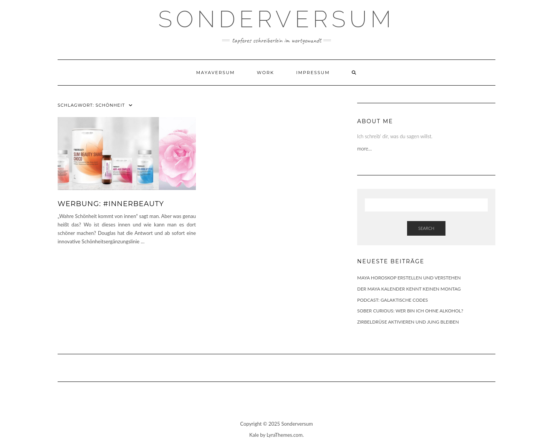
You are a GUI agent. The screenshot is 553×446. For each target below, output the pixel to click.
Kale (254, 435)
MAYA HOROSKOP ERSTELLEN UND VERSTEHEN (409, 278)
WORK (265, 72)
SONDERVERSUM (276, 19)
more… (365, 148)
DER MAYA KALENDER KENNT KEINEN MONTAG (409, 289)
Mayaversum (215, 72)
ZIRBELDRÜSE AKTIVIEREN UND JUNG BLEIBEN (408, 322)
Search (426, 228)
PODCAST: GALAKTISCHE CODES (392, 300)
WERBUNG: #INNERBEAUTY (111, 204)
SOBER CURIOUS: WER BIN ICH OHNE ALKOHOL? (410, 311)
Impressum (313, 72)
